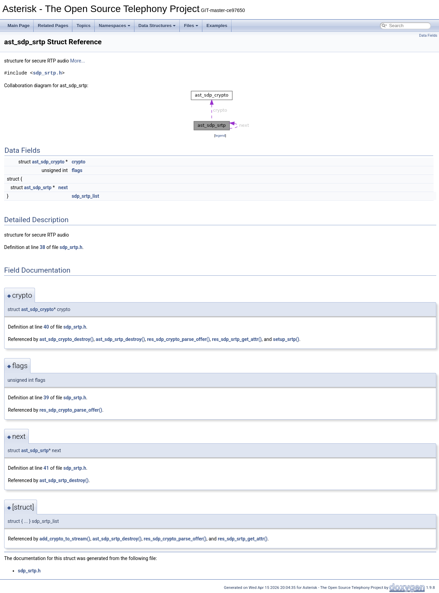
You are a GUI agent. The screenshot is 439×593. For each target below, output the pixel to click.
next (63, 187)
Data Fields (428, 35)
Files (191, 25)
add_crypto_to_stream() (64, 538)
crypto (78, 161)
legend (220, 135)
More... (77, 61)
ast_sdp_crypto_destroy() (66, 339)
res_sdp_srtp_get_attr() (237, 339)
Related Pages (53, 25)
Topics (83, 25)
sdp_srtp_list (85, 196)
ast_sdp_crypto (48, 161)
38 (42, 247)
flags (77, 170)
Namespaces (114, 25)
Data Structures (157, 25)
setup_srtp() (286, 339)
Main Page (18, 25)
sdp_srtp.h (47, 73)
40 (46, 327)
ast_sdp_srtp (37, 187)
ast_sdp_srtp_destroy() (120, 339)
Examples (216, 25)
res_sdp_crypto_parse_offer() (178, 339)
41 (46, 468)
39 (46, 397)
